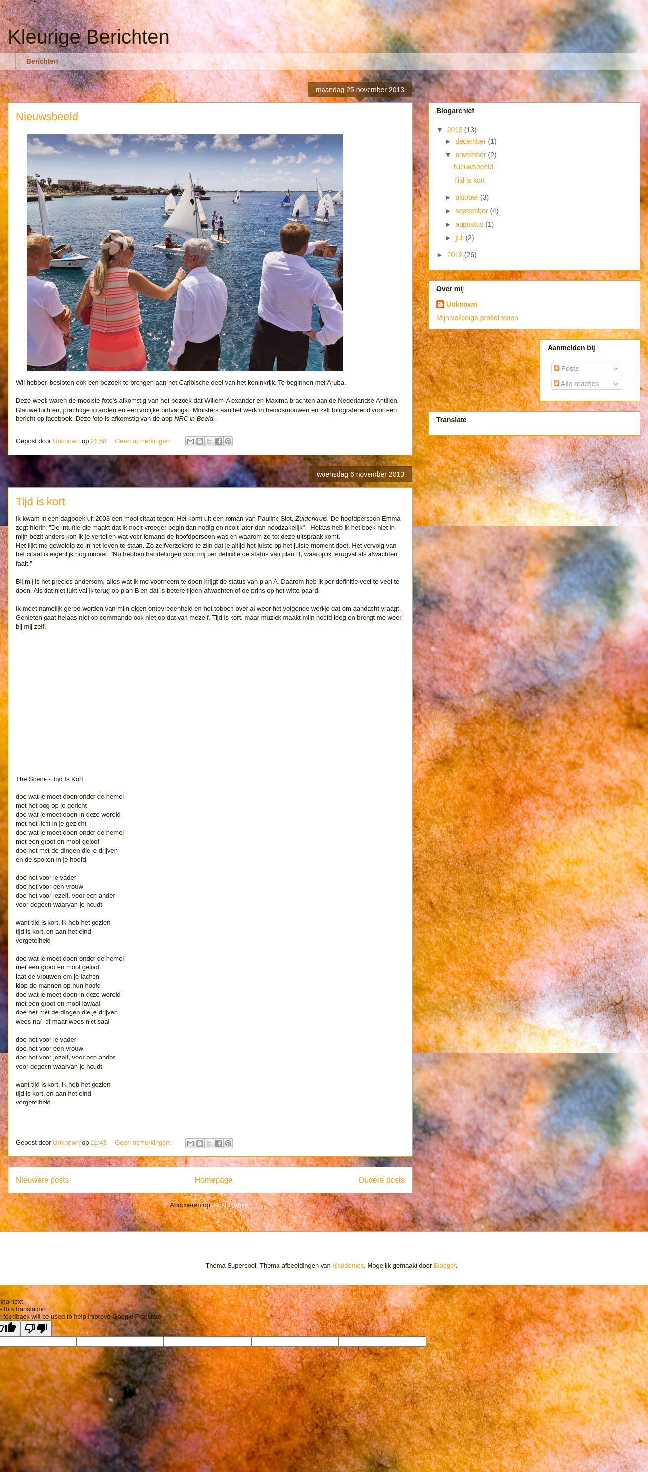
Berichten (42, 61)
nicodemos (348, 1265)
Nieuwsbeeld (47, 116)
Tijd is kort (40, 501)
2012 (455, 255)
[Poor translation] (36, 1328)
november (471, 155)
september (472, 211)
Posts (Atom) (232, 1205)
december (471, 141)
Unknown (461, 304)
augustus (470, 224)
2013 (455, 130)
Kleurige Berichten (89, 36)
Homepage (213, 1180)
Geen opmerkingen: (144, 441)
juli (460, 238)
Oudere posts (381, 1180)
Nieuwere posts (42, 1180)
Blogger (445, 1265)
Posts (566, 368)
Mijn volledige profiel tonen (477, 318)
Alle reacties (576, 384)
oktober (467, 197)
